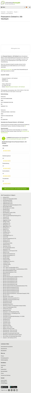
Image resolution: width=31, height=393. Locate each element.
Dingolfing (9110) (6, 223)
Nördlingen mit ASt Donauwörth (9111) (11, 298)
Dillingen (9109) (6, 221)
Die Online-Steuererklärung (10, 4)
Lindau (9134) (6, 266)
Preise (2, 373)
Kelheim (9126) (6, 252)
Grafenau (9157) (6, 240)
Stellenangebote (4, 360)
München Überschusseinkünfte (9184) (11, 290)
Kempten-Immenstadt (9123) (9, 253)
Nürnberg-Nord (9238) (7, 301)
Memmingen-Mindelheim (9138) (9, 270)
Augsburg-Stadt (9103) (7, 203)
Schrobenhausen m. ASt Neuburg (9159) (11, 313)
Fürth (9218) (5, 237)
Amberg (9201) (6, 197)
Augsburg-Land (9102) (7, 201)
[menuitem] (25, 7)
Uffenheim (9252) (6, 324)
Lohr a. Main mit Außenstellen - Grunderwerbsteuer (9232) (15, 269)
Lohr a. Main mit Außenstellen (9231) (11, 267)
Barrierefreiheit (4, 371)
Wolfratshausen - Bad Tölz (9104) (10, 330)
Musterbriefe (3, 350)
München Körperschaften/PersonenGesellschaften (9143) (15, 285)
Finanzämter (10, 12)
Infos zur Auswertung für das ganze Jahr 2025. (16, 139)
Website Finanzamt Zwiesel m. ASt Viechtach (15, 86)
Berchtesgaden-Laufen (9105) (9, 212)
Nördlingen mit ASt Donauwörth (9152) (11, 299)
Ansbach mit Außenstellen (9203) (10, 198)
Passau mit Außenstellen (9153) (9, 307)
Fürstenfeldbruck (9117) (8, 235)
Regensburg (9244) (7, 310)
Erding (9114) (6, 229)
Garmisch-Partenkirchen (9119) (9, 238)
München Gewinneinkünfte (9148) (10, 284)
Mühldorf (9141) (6, 275)
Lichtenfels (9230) (7, 264)
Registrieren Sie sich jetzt (6, 69)
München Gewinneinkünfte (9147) (10, 282)
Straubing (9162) (6, 321)
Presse (2, 356)
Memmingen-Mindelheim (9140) (9, 272)
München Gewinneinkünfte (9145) (10, 279)
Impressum (3, 365)
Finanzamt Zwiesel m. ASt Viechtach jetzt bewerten (16, 188)
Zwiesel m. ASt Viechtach (7, 13)
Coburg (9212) (6, 217)
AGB (2, 367)
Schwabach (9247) (7, 314)
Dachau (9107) (6, 218)
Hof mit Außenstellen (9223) (9, 247)
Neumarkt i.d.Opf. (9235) (8, 296)
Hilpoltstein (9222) (7, 246)
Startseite (3, 12)
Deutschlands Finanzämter (7, 346)
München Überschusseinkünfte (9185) (11, 292)
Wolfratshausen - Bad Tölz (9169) (10, 331)
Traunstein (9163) (6, 322)
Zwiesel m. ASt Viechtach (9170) (10, 337)
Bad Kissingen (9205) (7, 206)
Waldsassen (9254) (7, 325)
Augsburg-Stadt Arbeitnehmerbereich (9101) (12, 205)
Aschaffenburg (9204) (7, 200)
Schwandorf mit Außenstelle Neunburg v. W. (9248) (13, 316)
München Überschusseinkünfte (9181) (11, 287)
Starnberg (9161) (6, 319)
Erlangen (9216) (6, 230)
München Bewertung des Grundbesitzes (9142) (13, 276)
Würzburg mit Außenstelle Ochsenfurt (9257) (12, 334)
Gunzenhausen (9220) (7, 243)
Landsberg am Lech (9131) (8, 261)
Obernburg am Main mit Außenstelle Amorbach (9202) (14, 305)
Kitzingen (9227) (6, 256)
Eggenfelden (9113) (7, 226)
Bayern (16, 12)
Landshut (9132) (6, 263)
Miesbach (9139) (6, 273)
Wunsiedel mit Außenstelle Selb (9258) (11, 333)
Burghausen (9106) (7, 214)
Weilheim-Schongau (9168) (8, 328)
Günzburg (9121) (6, 241)
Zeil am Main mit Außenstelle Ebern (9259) (12, 336)
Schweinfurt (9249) (7, 317)
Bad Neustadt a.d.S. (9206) (8, 208)
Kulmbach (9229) (6, 259)
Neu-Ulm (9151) (6, 295)
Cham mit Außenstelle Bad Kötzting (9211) (12, 215)
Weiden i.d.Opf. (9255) (7, 327)
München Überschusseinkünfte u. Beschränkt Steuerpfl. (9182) (16, 293)
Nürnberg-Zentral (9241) (8, 304)
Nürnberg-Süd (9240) (7, 302)
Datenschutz (3, 369)
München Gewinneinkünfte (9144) (10, 278)
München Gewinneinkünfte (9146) (10, 281)
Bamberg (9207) (6, 209)
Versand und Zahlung (5, 375)
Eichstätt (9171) (6, 227)
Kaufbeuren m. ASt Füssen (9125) (10, 250)
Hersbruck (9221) (6, 244)
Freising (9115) (6, 233)
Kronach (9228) (6, 258)
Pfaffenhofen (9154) (7, 308)
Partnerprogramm (5, 358)
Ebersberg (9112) (6, 224)
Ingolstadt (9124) (6, 249)
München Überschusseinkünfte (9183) (11, 289)
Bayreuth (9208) (6, 211)
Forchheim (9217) (6, 232)
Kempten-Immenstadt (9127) (9, 255)
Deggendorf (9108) (7, 220)
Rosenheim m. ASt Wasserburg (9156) (11, 311)
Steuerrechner (4, 348)
